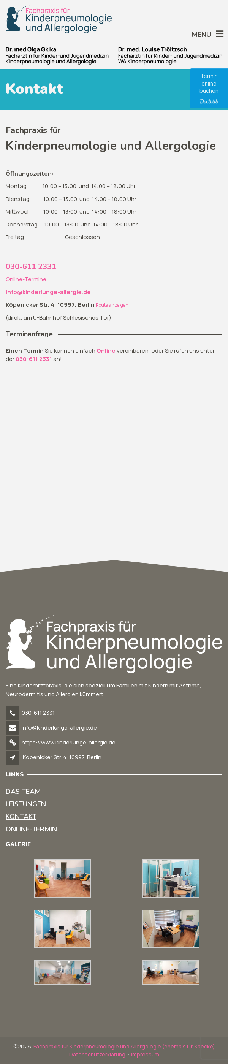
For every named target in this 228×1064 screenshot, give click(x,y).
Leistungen (26, 804)
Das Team (23, 791)
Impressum (145, 1054)
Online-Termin (31, 829)
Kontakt (21, 816)
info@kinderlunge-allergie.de (59, 728)
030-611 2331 (31, 266)
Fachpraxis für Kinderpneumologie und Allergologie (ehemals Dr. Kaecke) (124, 1046)
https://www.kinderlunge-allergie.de (69, 742)
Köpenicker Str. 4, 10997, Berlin (62, 757)
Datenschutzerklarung (97, 1054)
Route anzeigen (112, 305)
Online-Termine (26, 279)
